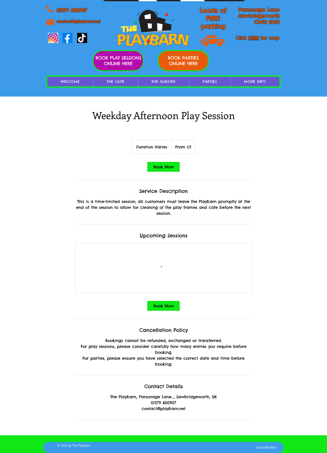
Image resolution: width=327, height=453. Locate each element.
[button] (255, 81)
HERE (253, 38)
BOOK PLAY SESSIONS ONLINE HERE (118, 60)
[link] (163, 167)
